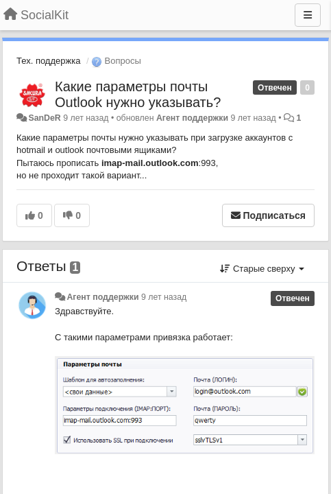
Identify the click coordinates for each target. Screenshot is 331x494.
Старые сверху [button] (262, 268)
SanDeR (44, 118)
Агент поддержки (192, 118)
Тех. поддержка (48, 61)
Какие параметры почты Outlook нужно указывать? (138, 94)
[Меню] (308, 15)
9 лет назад (163, 297)
